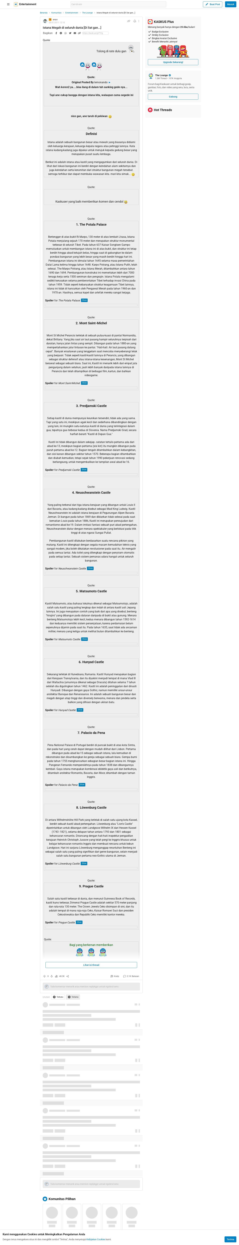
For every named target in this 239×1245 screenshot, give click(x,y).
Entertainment (71, 13)
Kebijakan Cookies (95, 1239)
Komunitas (56, 13)
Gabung (173, 96)
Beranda (43, 13)
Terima (230, 1239)
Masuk (230, 4)
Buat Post (212, 4)
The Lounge (87, 13)
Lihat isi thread (91, 965)
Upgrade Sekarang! (173, 62)
